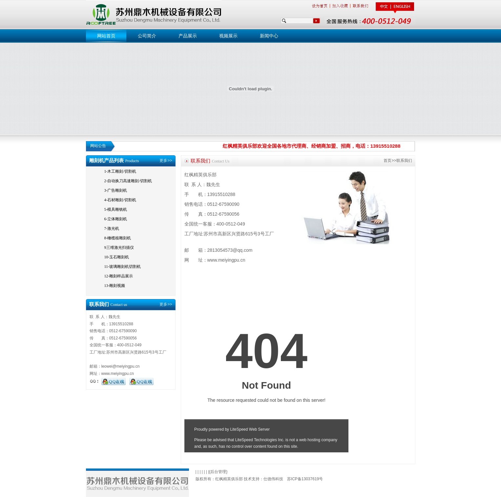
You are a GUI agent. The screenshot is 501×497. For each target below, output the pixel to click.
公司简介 (147, 35)
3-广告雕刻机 (115, 190)
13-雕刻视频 (114, 285)
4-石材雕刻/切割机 (120, 200)
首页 (387, 160)
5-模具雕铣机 (115, 209)
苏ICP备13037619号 (305, 479)
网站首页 (106, 35)
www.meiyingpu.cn (117, 373)
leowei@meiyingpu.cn (120, 366)
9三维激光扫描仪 (119, 247)
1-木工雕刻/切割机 (120, 171)
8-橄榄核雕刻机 (117, 238)
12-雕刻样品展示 (118, 276)
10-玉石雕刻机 (116, 257)
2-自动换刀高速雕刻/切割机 (128, 181)
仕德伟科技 (273, 479)
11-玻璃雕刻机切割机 (122, 266)
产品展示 (187, 35)
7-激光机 (111, 228)
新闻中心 (269, 35)
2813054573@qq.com (230, 250)
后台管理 (218, 471)
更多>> (165, 160)
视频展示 (228, 35)
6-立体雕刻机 (115, 219)
